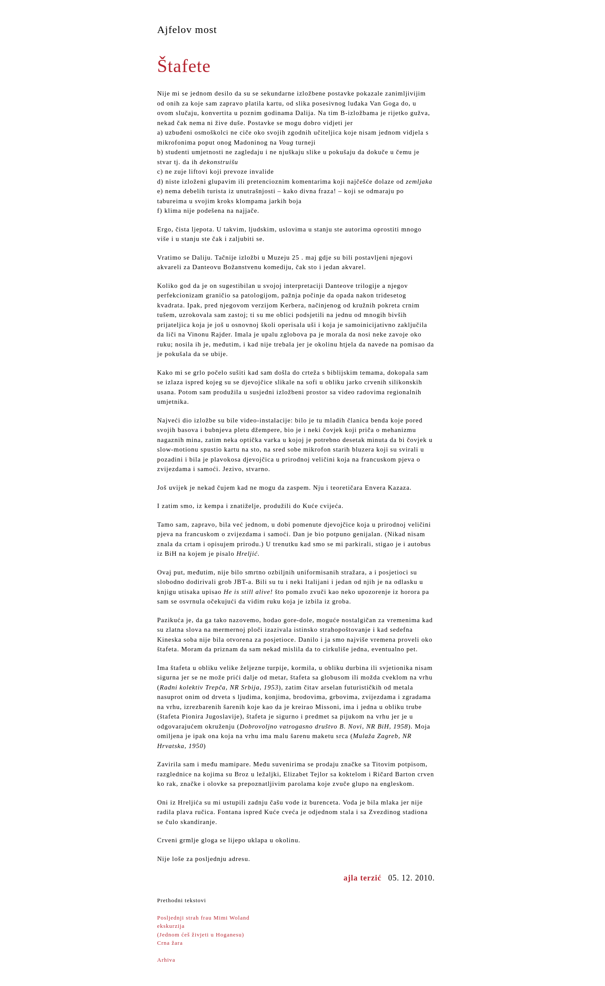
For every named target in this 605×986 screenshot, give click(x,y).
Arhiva (166, 959)
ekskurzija (170, 926)
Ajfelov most (187, 29)
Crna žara (170, 943)
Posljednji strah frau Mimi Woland (203, 917)
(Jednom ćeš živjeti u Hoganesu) (200, 934)
